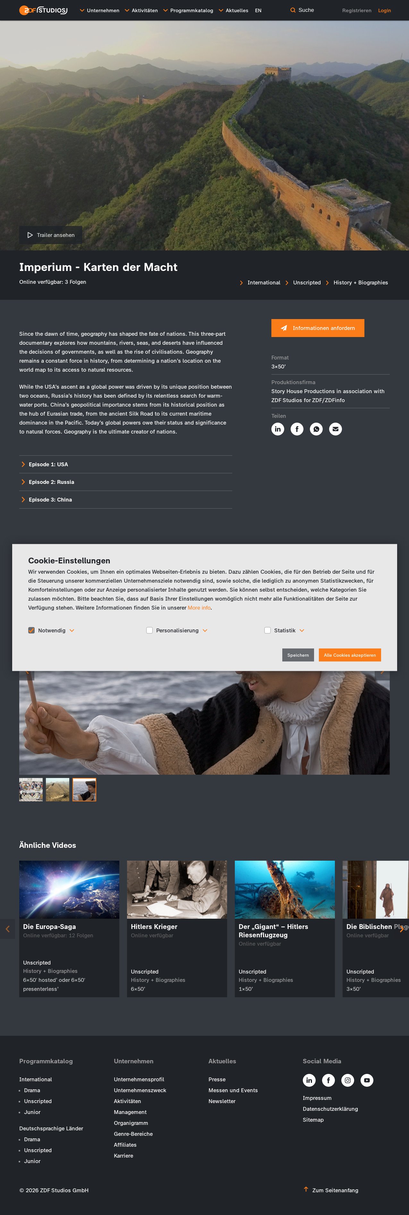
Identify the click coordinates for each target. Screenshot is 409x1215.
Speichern (298, 655)
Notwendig (51, 630)
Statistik (284, 630)
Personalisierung (177, 630)
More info (199, 607)
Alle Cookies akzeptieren (350, 655)
